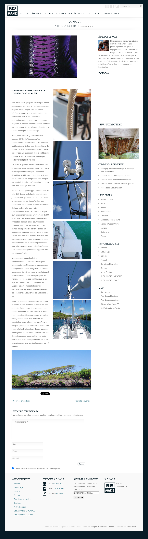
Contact (97, 13)
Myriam (104, 228)
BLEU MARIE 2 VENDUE (111, 276)
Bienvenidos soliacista (121, 180)
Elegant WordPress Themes (102, 530)
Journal (61, 13)
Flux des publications (109, 296)
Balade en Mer (107, 199)
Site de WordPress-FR (110, 304)
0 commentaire (86, 26)
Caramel (104, 216)
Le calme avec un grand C (123, 184)
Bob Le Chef (106, 212)
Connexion (105, 292)
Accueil (24, 13)
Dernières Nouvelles (79, 13)
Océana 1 (105, 232)
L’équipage (36, 13)
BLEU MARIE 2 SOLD (110, 280)
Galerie (48, 13)
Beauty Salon (116, 188)
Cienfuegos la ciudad (121, 176)
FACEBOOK (59, 492)
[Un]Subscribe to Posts (110, 308)
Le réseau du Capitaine (110, 220)
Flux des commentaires (110, 300)
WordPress (131, 530)
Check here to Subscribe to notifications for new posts (36, 472)
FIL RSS (59, 497)
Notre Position (112, 13)
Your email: (78, 493)
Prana (103, 236)
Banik (103, 204)
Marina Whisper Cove (110, 224)
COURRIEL (58, 487)
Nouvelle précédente (21, 401)
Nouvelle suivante (82, 401)
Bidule (103, 208)
